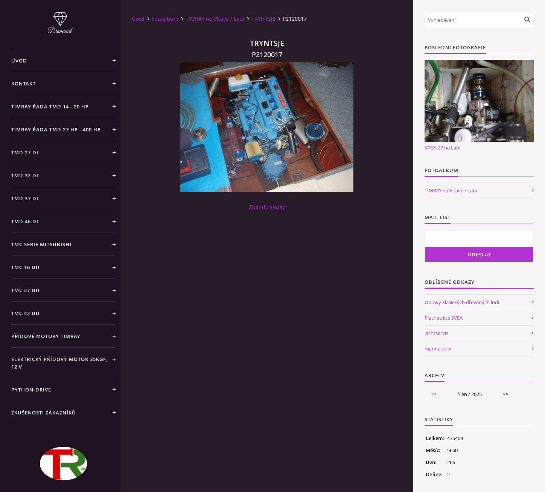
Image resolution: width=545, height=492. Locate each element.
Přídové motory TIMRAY (46, 336)
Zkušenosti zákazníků (43, 412)
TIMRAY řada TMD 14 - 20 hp (50, 106)
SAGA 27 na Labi (442, 147)
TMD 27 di (24, 152)
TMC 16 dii (25, 267)
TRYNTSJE (263, 18)
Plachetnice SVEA (444, 317)
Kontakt (23, 83)
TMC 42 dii (25, 313)
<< (434, 394)
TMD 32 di (24, 175)
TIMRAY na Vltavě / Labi (215, 18)
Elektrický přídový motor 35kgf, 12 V (59, 363)
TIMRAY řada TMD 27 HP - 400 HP (56, 129)
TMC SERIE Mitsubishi (41, 244)
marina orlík (438, 348)
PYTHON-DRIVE (31, 389)
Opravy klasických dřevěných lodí (462, 302)
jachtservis (436, 333)
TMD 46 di (24, 221)
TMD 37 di (24, 198)
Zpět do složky (267, 206)
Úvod (19, 60)
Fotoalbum (165, 18)
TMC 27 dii (25, 290)
